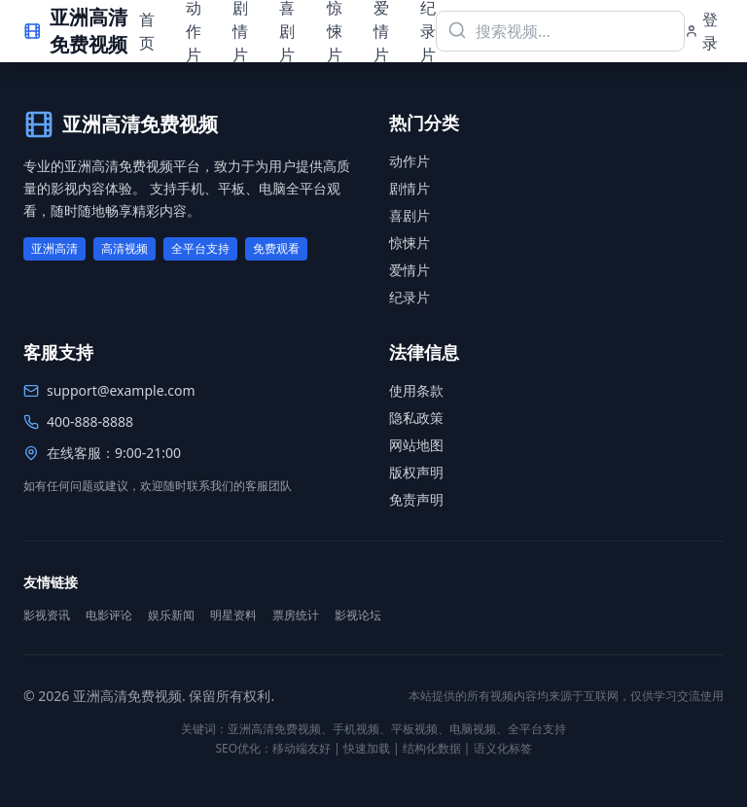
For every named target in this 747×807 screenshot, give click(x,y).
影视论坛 (358, 615)
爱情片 (409, 270)
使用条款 (416, 390)
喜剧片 (409, 215)
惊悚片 (409, 242)
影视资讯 (46, 615)
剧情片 (409, 188)
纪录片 (409, 297)
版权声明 (416, 472)
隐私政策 (416, 417)
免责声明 (416, 499)
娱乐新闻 (171, 615)
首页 (147, 31)
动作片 (409, 161)
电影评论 (109, 615)
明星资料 (233, 615)
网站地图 (416, 445)
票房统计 (295, 615)
